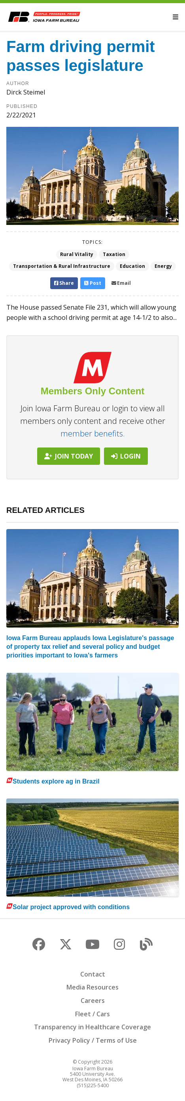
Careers (93, 1000)
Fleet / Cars (92, 1014)
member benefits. (92, 433)
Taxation (114, 254)
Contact (92, 974)
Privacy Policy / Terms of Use (93, 1040)
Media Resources (92, 987)
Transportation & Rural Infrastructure (61, 266)
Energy (163, 266)
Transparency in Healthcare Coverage (92, 1027)
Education (132, 266)
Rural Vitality (76, 254)
